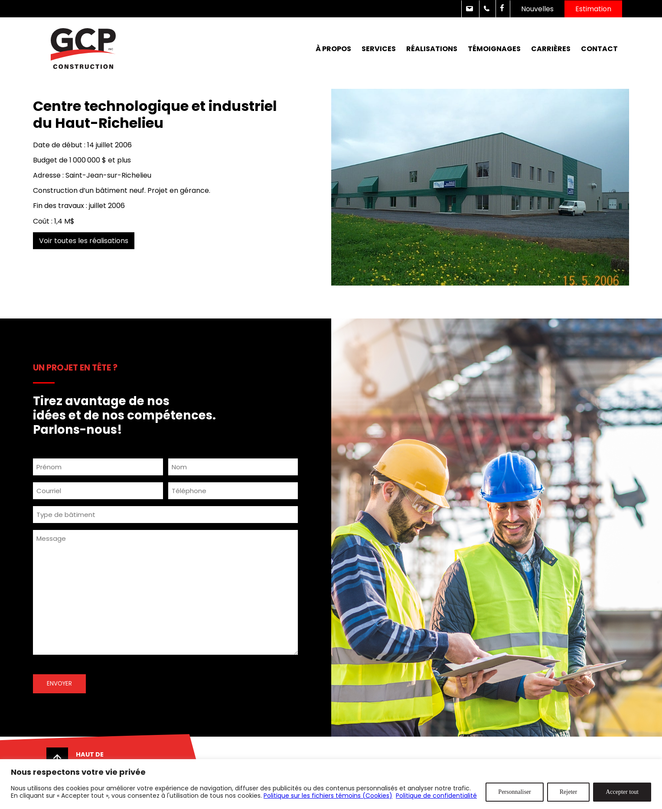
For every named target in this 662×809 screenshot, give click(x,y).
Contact (599, 49)
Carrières (551, 49)
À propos (333, 49)
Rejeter (568, 792)
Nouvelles (537, 9)
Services (379, 49)
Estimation (593, 9)
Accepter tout (622, 792)
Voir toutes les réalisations (83, 241)
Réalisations (431, 49)
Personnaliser (514, 792)
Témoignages (494, 49)
